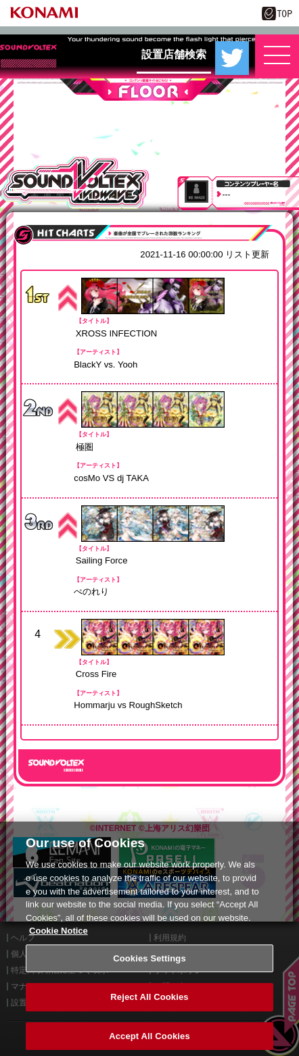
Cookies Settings (149, 966)
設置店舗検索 (173, 54)
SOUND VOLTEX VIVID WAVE (75, 182)
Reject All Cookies (149, 1006)
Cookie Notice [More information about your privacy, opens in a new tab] (58, 939)
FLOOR (149, 89)
